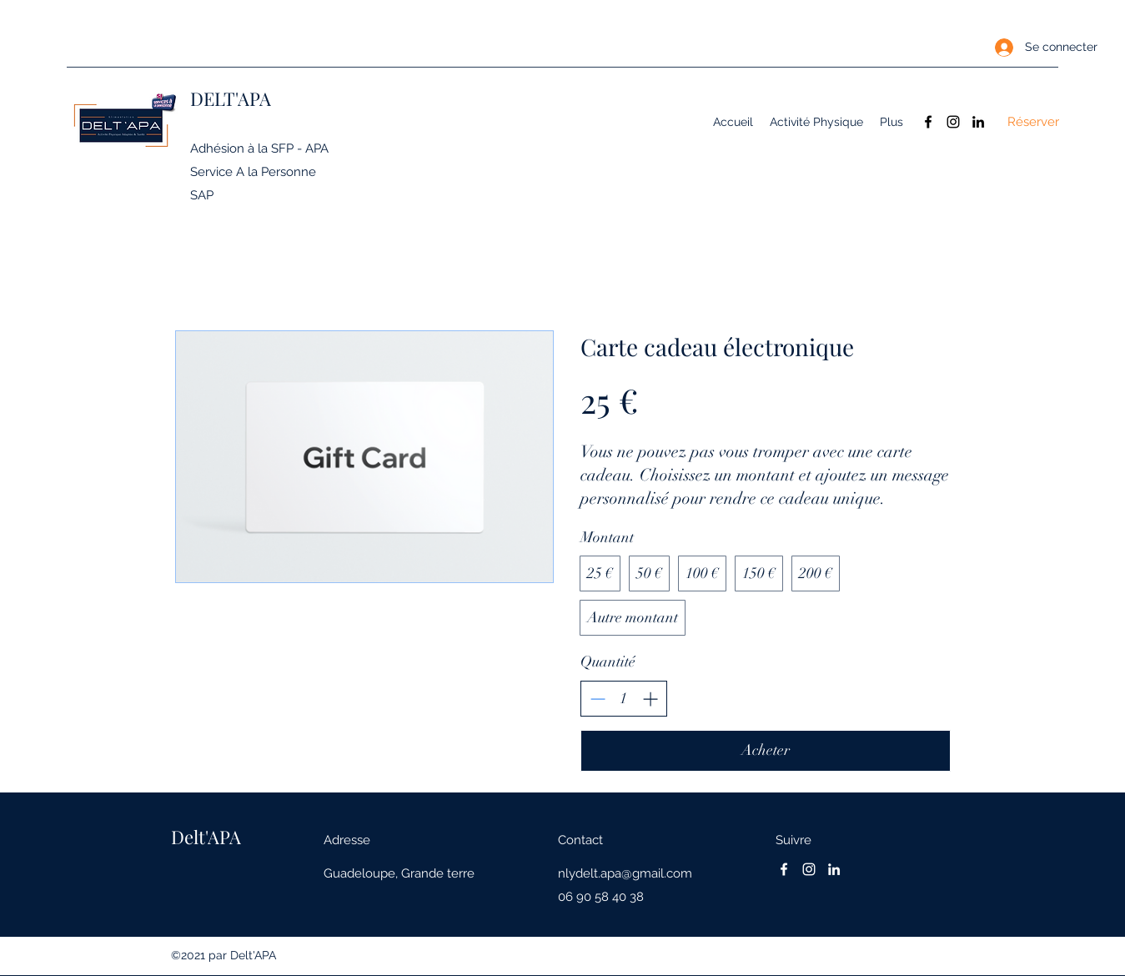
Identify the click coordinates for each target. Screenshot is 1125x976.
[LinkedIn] (978, 121)
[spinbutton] (624, 698)
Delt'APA (206, 836)
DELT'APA (230, 98)
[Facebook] (928, 121)
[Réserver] (1033, 122)
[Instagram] (953, 121)
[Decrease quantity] (597, 699)
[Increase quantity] (650, 699)
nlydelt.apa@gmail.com (625, 873)
